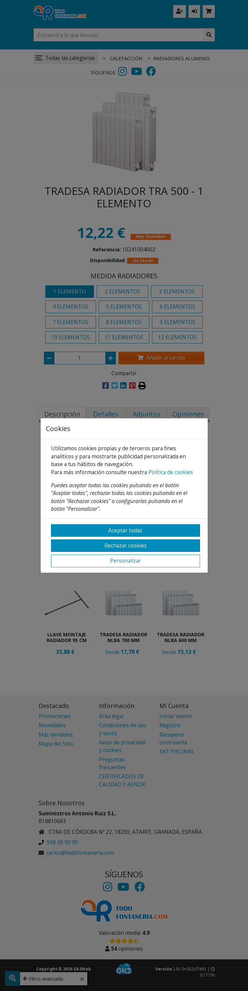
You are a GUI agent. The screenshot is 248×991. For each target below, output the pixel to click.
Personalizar (125, 560)
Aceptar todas (125, 530)
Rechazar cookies (125, 545)
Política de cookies (170, 472)
